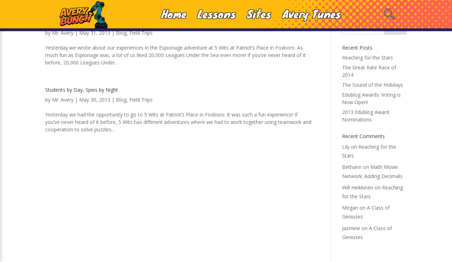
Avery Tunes (311, 14)
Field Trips (141, 32)
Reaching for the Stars (367, 57)
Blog (121, 32)
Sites (259, 14)
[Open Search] (389, 14)
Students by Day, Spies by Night (81, 89)
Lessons (217, 14)
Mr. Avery (63, 32)
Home (174, 14)
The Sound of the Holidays (372, 84)
